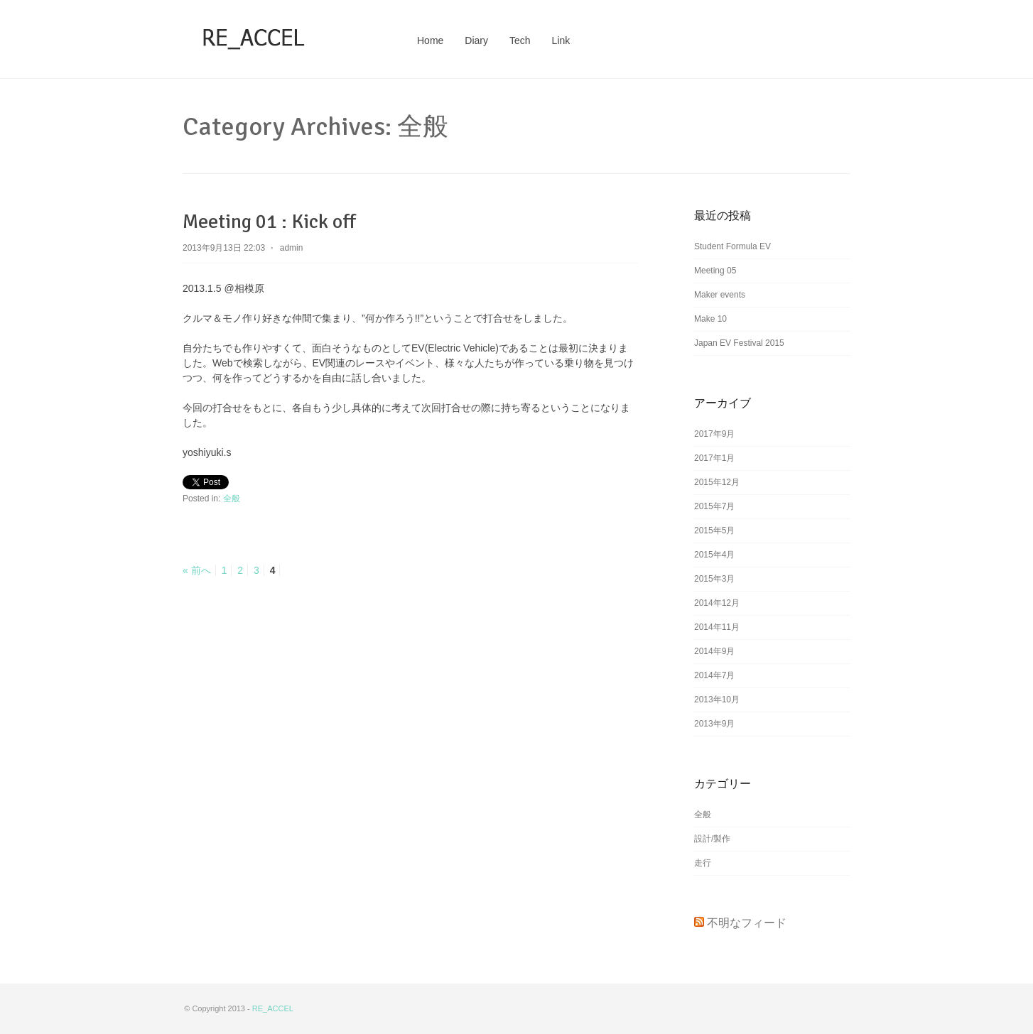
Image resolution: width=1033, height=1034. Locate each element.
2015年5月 (714, 530)
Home (430, 40)
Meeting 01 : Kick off (269, 221)
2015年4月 (714, 555)
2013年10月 (717, 699)
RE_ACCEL (272, 1008)
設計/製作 (712, 839)
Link (561, 40)
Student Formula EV (732, 246)
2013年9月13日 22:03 (224, 248)
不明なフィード (746, 923)
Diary (476, 40)
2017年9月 (714, 434)
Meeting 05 (715, 271)
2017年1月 (714, 458)
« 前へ (197, 570)
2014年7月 (714, 675)
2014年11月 (717, 627)
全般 (231, 499)
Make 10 (710, 319)
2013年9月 (714, 724)
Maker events (719, 295)
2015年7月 (714, 506)
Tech (520, 40)
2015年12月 (717, 482)
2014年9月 (714, 651)
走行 (702, 863)
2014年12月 (717, 603)
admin (291, 248)
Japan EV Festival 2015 (739, 343)
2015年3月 (714, 579)
